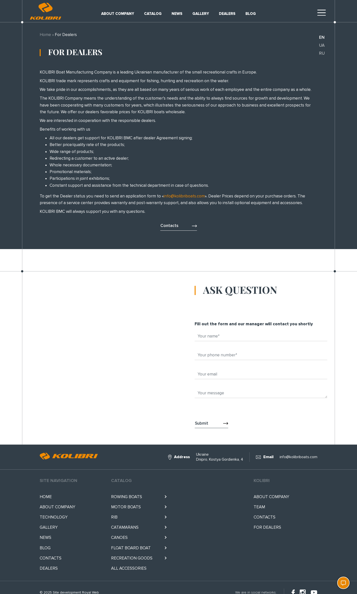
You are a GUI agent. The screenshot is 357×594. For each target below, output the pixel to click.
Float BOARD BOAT (131, 548)
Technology (54, 517)
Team (259, 507)
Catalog (153, 13)
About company (117, 13)
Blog (250, 13)
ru (322, 53)
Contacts (178, 225)
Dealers (227, 13)
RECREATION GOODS (131, 558)
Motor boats (126, 507)
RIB (114, 517)
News (177, 13)
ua (322, 45)
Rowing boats (126, 496)
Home (45, 34)
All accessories (129, 568)
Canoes (119, 537)
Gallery (200, 13)
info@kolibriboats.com (184, 196)
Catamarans (125, 527)
